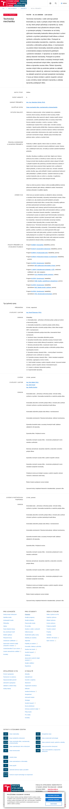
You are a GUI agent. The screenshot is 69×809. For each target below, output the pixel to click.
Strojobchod (28, 694)
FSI (3, 8)
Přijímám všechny (53, 795)
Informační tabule (29, 697)
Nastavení (54, 804)
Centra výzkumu (51, 623)
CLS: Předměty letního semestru (43, 274)
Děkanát (27, 688)
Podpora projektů (51, 626)
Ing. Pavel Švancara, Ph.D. (34, 312)
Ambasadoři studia (8, 620)
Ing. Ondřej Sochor (31, 387)
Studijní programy (29, 617)
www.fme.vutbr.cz (53, 789)
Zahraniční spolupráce (9, 682)
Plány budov (28, 712)
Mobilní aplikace (7, 634)
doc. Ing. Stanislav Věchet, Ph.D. (35, 102)
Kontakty (5, 654)
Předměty (24, 8)
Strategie (27, 700)
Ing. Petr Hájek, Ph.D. (32, 382)
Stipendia (27, 640)
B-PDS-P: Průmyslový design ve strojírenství (44, 256)
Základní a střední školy (9, 685)
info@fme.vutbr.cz (53, 791)
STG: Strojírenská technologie (43, 294)
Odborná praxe (29, 632)
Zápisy (5, 626)
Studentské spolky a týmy (32, 634)
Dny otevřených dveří (9, 632)
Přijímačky (6, 623)
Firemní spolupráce (8, 674)
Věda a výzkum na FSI (53, 614)
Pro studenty (12, 8)
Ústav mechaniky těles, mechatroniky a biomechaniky (41, 107)
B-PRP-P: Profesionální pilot (39, 252)
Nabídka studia (7, 617)
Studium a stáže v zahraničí (32, 629)
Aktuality (27, 674)
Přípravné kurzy (7, 637)
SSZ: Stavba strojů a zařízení (42, 287)
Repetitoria (28, 666)
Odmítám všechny (53, 799)
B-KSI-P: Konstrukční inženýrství (40, 248)
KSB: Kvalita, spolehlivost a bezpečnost (46, 281)
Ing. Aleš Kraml (30, 385)
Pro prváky (28, 626)
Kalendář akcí (28, 677)
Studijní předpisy (29, 620)
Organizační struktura (31, 685)
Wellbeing (27, 655)
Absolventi (28, 682)
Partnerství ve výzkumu (9, 677)
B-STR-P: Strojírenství (37, 263)
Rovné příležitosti (29, 706)
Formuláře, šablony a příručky (33, 646)
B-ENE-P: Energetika (37, 244)
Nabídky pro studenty (31, 637)
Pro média (27, 714)
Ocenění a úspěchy (30, 680)
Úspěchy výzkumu (51, 617)
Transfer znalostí (51, 629)
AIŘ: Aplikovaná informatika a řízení (44, 265)
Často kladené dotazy (9, 629)
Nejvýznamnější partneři (9, 680)
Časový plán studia (30, 623)
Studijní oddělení (29, 663)
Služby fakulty (7, 688)
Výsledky (49, 634)
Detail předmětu (36, 8)
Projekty (49, 632)
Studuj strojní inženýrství (10, 614)
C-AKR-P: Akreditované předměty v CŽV (42, 269)
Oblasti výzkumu (51, 620)
